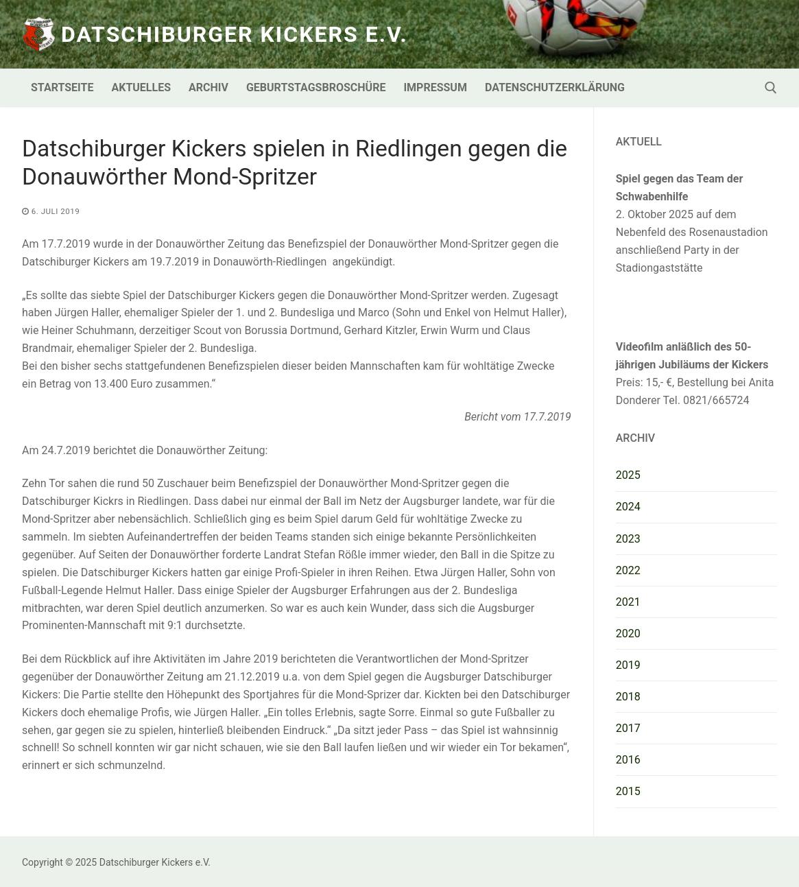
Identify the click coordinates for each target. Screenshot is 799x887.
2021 (628, 601)
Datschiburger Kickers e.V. (234, 34)
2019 (628, 665)
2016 (628, 759)
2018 (628, 696)
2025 (628, 475)
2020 (628, 633)
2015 (628, 791)
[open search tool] (771, 88)
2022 (628, 570)
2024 (628, 506)
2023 (628, 538)
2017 (628, 728)
